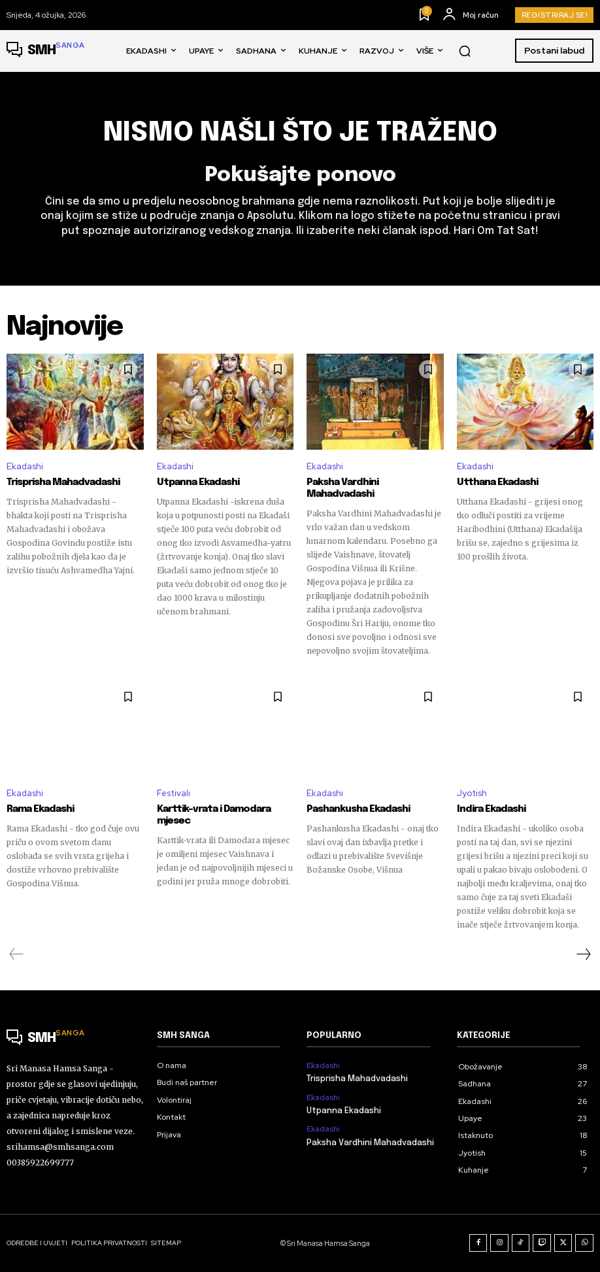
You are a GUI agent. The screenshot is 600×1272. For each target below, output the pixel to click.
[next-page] (583, 954)
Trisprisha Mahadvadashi (63, 482)
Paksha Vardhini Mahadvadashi (342, 488)
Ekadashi (25, 466)
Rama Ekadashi (40, 809)
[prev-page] (17, 954)
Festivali (173, 793)
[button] (464, 51)
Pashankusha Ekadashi (358, 809)
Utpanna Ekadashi (198, 482)
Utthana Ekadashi (497, 482)
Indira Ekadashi (491, 809)
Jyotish (472, 793)
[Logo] (46, 51)
